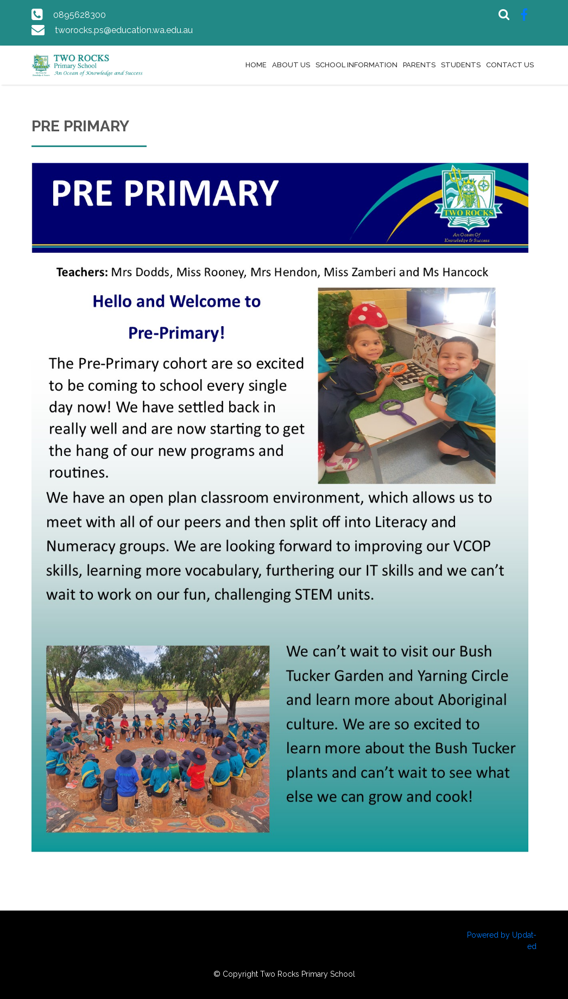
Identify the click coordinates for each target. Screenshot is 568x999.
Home (256, 65)
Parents (419, 65)
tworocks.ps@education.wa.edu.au (124, 30)
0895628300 (79, 15)
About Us (291, 65)
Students (461, 65)
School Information (356, 65)
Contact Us (510, 65)
